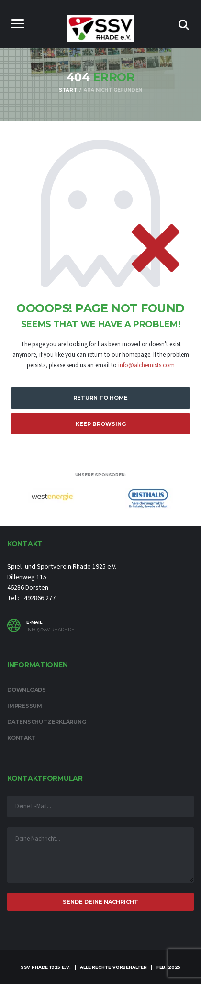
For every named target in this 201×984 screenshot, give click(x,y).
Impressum (24, 705)
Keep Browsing (101, 424)
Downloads (26, 690)
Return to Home (100, 397)
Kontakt (21, 737)
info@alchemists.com (146, 365)
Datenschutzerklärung (46, 722)
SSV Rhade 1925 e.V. (46, 967)
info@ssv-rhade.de (50, 629)
